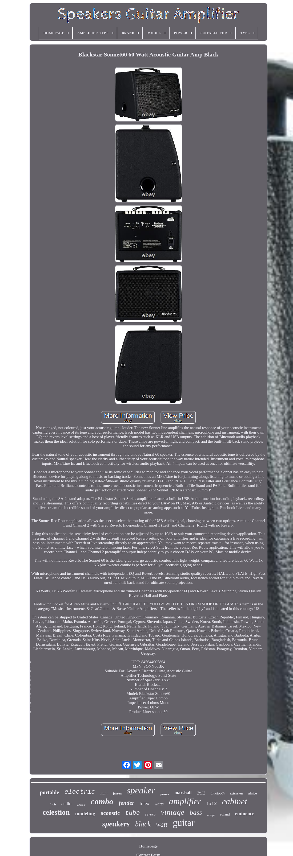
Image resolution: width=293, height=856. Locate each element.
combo (102, 801)
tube (132, 813)
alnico (252, 793)
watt (161, 824)
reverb (150, 814)
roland (225, 814)
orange (211, 815)
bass (196, 812)
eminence (244, 813)
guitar (184, 823)
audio (66, 803)
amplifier (185, 801)
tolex (144, 803)
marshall (182, 792)
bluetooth (218, 793)
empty (81, 804)
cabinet (234, 801)
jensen (117, 793)
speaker (141, 790)
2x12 (201, 793)
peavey (164, 794)
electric (80, 792)
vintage (172, 812)
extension (236, 793)
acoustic (110, 813)
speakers (116, 824)
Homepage (148, 846)
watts (159, 804)
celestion (56, 812)
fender (126, 803)
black (142, 824)
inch (53, 804)
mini (104, 793)
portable (49, 792)
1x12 (212, 803)
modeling (85, 813)
